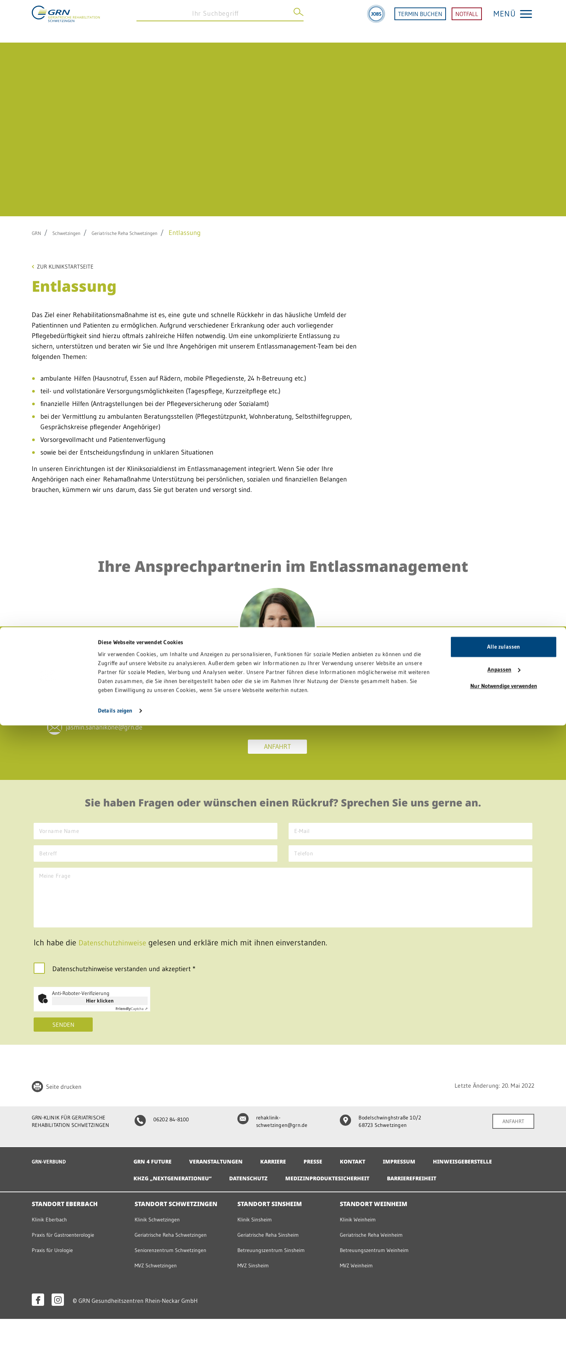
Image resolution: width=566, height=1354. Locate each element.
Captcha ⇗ (132, 1022)
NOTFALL (466, 21)
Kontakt (373, 1179)
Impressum (423, 1179)
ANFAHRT (511, 1136)
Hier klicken (100, 1014)
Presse (330, 1179)
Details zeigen (115, 1339)
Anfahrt (277, 749)
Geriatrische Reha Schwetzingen (153, 233)
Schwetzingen (76, 233)
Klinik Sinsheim (257, 1254)
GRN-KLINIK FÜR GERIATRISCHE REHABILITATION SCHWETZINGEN (75, 1141)
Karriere (287, 1179)
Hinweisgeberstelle (167, 1196)
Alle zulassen (503, 1275)
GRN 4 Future (154, 1179)
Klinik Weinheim (361, 1254)
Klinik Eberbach (52, 1254)
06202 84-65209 (105, 701)
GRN (38, 233)
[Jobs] (376, 21)
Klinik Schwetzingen (161, 1254)
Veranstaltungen (224, 1179)
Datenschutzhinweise (116, 956)
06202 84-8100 (166, 1134)
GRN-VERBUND (52, 1179)
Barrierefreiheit (162, 1213)
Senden (63, 1039)
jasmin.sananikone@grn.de (121, 739)
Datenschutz (346, 1196)
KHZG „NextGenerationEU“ (262, 1196)
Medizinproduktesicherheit (433, 1196)
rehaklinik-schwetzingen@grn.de (276, 1137)
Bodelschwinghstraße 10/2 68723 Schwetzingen (378, 1141)
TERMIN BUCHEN (420, 21)
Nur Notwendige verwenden (503, 1314)
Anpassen (503, 1298)
